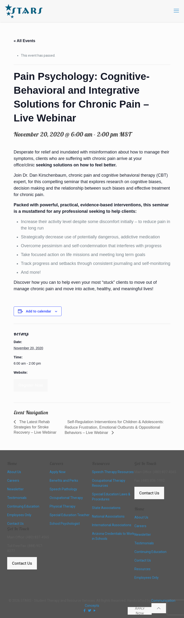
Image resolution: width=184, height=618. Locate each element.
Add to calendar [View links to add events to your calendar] (38, 311)
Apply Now (140, 611)
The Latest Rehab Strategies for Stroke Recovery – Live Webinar (35, 427)
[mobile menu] (176, 11)
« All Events (24, 41)
